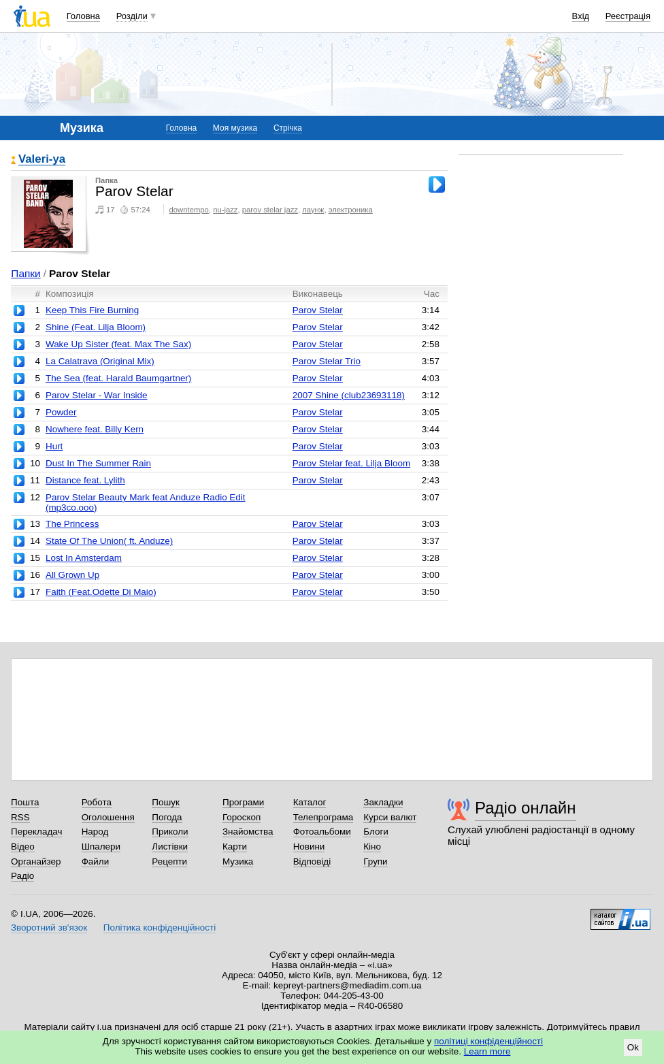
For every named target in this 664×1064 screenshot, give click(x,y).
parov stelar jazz (270, 210)
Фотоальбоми (322, 831)
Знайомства (247, 831)
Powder (61, 412)
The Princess (72, 524)
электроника (351, 210)
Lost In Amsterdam (84, 558)
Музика (237, 861)
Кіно (372, 846)
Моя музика (235, 128)
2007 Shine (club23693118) (349, 395)
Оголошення (108, 817)
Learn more (487, 1051)
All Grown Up (72, 575)
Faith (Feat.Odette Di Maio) (101, 592)
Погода (167, 817)
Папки (25, 273)
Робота (97, 802)
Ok (633, 1047)
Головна (83, 16)
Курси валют (389, 817)
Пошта (25, 802)
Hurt (54, 446)
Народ (95, 831)
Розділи (132, 16)
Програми (243, 802)
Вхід (581, 16)
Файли (96, 861)
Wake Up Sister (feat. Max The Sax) (118, 344)
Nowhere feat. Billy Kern (95, 429)
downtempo (189, 210)
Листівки (170, 846)
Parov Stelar (318, 310)
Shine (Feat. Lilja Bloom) (96, 327)
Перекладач (36, 831)
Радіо (22, 876)
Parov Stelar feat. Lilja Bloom (351, 463)
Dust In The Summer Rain (98, 463)
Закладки (383, 802)
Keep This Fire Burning (92, 310)
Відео (23, 846)
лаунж (313, 210)
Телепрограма (323, 817)
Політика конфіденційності (159, 927)
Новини (309, 846)
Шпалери (101, 846)
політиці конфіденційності (488, 1041)
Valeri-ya (41, 159)
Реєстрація (627, 16)
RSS (20, 817)
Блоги (375, 831)
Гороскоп (241, 817)
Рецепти (169, 861)
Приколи (170, 831)
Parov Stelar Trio (327, 361)
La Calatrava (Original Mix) (100, 361)
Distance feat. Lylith (85, 480)
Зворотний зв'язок (49, 927)
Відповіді (312, 861)
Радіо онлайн (525, 808)
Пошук (166, 802)
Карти (234, 846)
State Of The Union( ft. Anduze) (109, 541)
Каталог (310, 802)
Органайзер (36, 861)
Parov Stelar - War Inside (97, 395)
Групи (375, 861)
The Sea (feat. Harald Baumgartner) (118, 378)
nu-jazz (225, 210)
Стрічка (287, 128)
